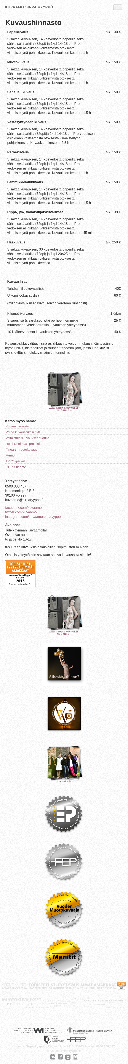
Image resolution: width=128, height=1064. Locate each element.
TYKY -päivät (15, 461)
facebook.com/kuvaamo (23, 507)
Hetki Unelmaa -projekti (23, 444)
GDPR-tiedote (16, 467)
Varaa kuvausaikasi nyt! (23, 432)
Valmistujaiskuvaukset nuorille (27, 438)
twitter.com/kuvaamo (21, 512)
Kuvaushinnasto (17, 426)
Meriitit (10, 455)
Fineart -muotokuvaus (21, 449)
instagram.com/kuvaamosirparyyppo (33, 517)
